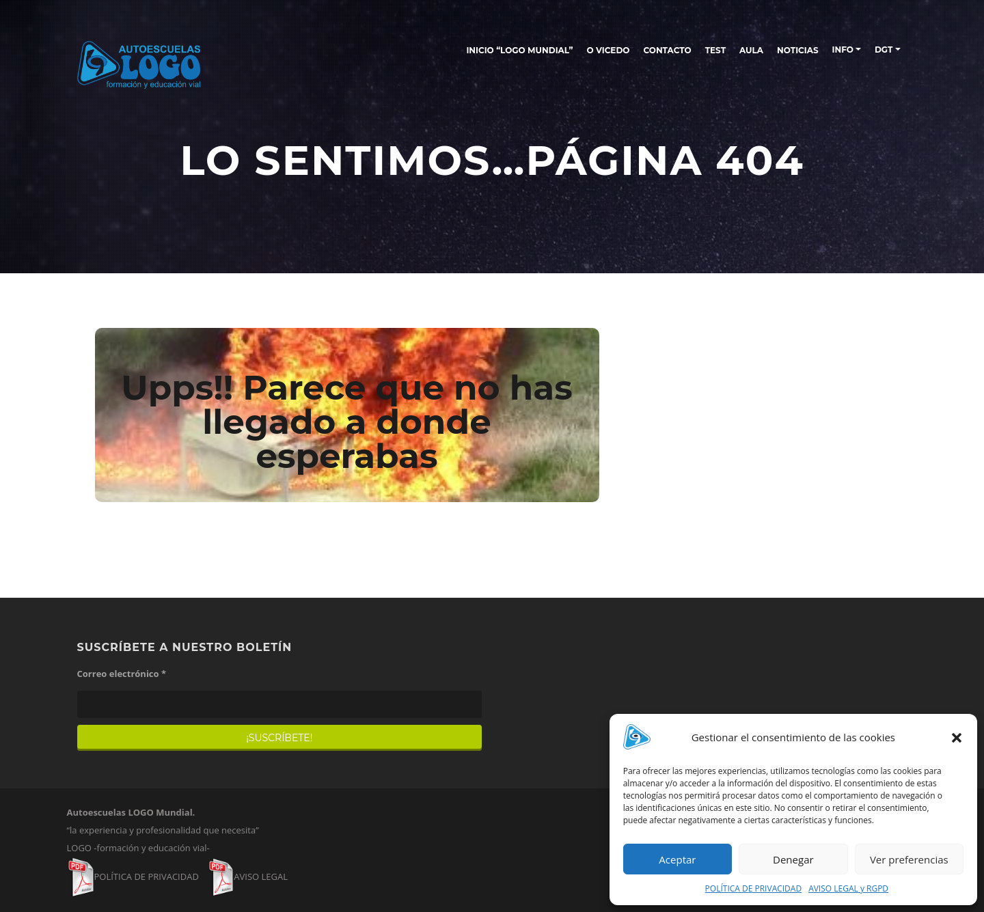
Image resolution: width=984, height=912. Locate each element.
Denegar (793, 859)
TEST (715, 50)
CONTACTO (667, 50)
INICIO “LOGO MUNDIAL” (519, 50)
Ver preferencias (909, 859)
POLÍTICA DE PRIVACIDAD (753, 888)
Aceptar (677, 859)
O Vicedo (607, 50)
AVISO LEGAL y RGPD (848, 888)
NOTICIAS (798, 50)
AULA (751, 50)
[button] (957, 738)
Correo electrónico (122, 673)
